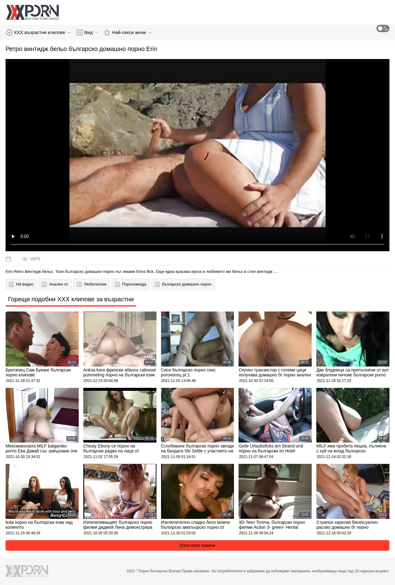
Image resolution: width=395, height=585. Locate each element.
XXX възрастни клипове (38, 32)
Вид (87, 32)
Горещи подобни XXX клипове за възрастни (71, 299)
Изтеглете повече (197, 545)
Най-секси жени (127, 32)
